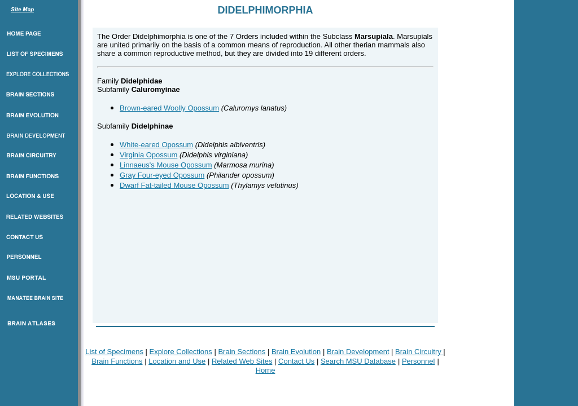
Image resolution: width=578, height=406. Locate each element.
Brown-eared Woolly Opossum (169, 108)
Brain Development (358, 351)
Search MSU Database (358, 361)
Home (265, 370)
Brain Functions (116, 361)
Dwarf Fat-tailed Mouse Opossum (174, 185)
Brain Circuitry (419, 351)
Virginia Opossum (148, 155)
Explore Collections (181, 351)
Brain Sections (241, 351)
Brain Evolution (296, 351)
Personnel (418, 361)
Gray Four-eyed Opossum (162, 175)
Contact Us (296, 361)
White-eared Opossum (156, 144)
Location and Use (176, 361)
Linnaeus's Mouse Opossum (166, 165)
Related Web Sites (242, 361)
